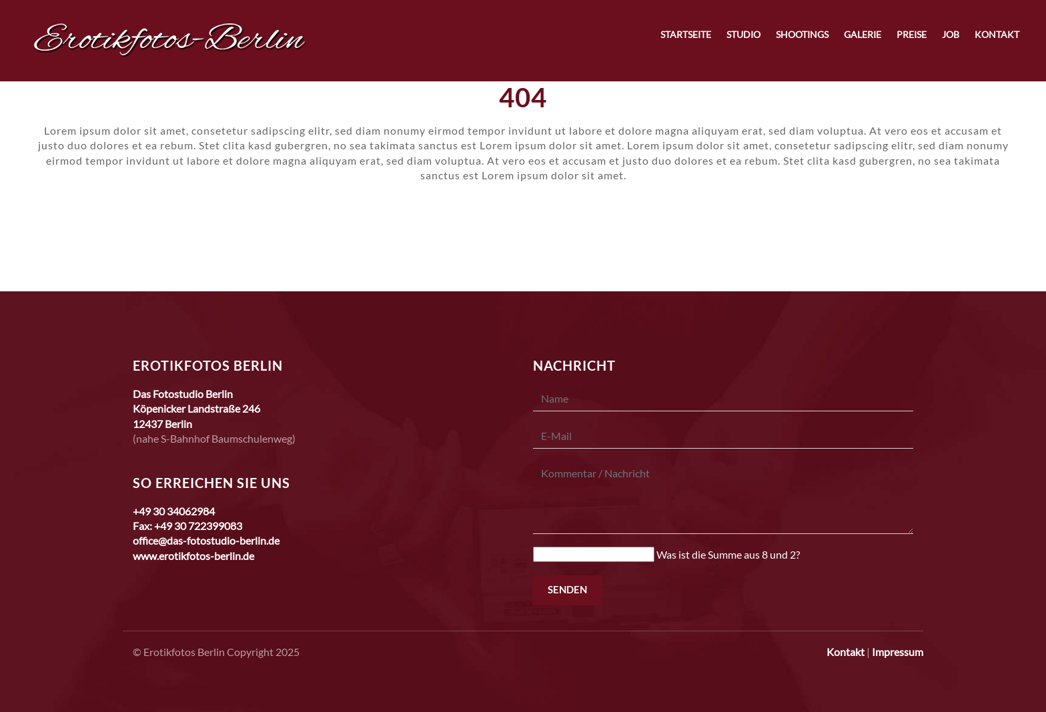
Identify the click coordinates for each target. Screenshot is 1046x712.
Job (950, 34)
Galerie (862, 34)
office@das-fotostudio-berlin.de (206, 540)
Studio (743, 34)
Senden (567, 589)
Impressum (897, 651)
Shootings (802, 34)
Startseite (685, 34)
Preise (912, 34)
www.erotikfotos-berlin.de (193, 555)
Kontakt (997, 34)
